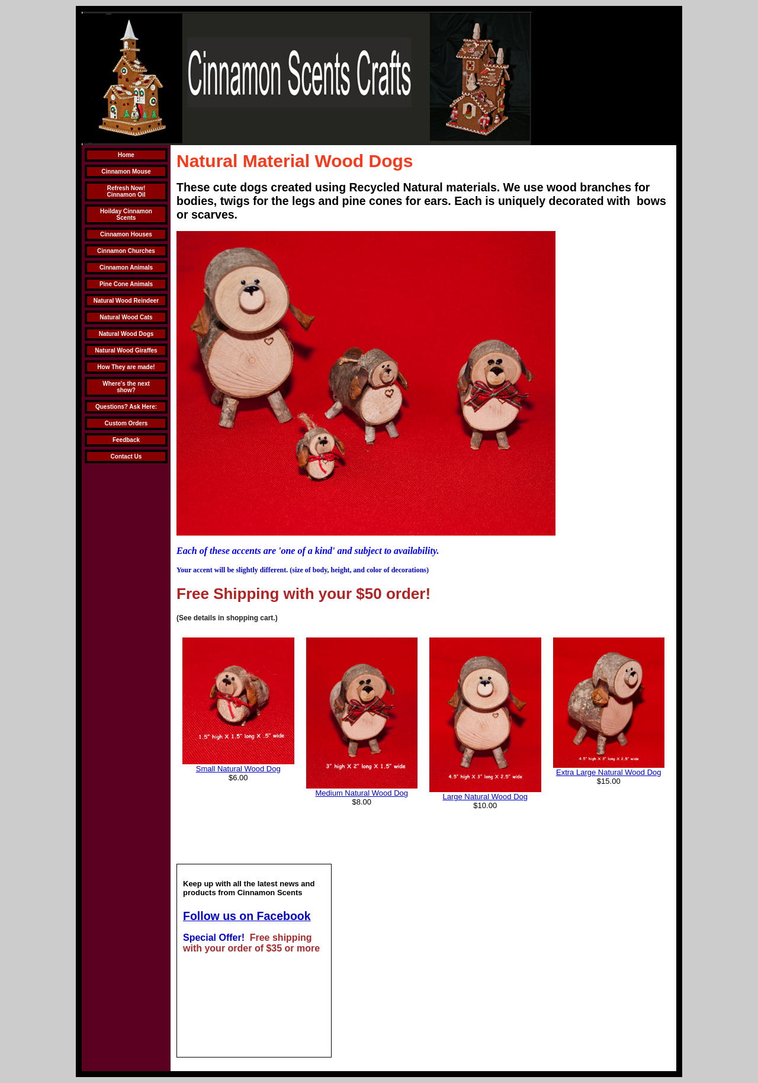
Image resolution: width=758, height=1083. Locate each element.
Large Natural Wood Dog (485, 796)
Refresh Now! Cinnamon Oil (126, 191)
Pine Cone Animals (126, 284)
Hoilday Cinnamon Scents (126, 214)
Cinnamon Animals (126, 267)
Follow (203, 915)
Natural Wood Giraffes (126, 350)
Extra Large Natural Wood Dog (608, 772)
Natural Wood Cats (125, 317)
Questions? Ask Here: (126, 406)
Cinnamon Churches (126, 251)
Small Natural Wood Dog (238, 768)
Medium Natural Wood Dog (361, 793)
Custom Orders (126, 423)
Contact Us (126, 456)
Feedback (126, 440)
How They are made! (126, 367)
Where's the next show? (126, 386)
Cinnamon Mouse (125, 171)
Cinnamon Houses (126, 234)
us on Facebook (266, 915)
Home (126, 155)
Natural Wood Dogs (126, 334)
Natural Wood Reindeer (126, 300)
